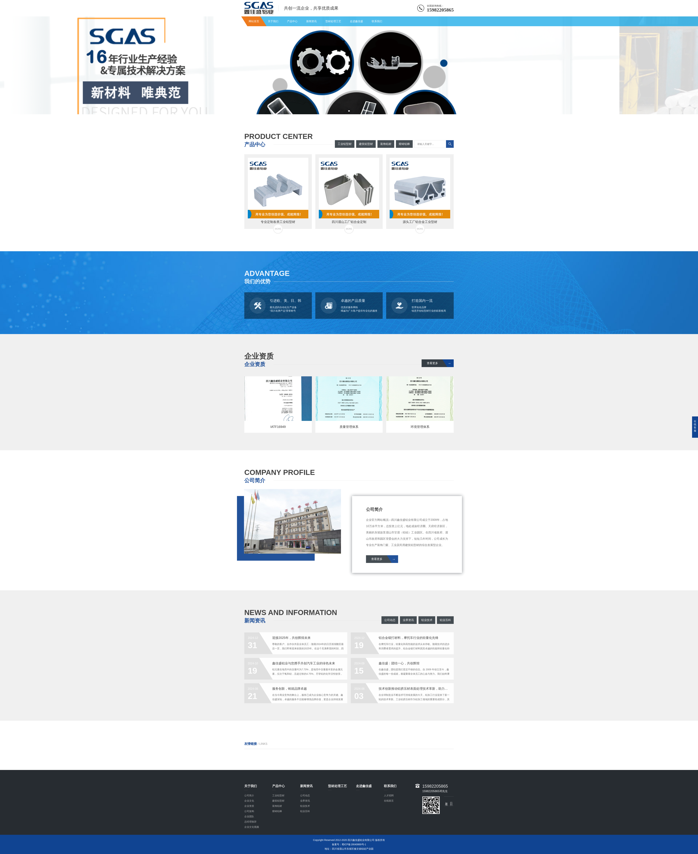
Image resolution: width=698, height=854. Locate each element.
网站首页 (254, 21)
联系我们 (377, 21)
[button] (346, 111)
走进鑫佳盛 (356, 21)
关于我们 (273, 21)
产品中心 (292, 21)
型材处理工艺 (333, 21)
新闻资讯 (311, 21)
